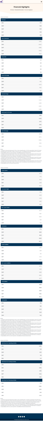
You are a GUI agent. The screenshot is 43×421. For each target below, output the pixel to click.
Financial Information (19, 10)
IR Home (12, 10)
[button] (41, 2)
